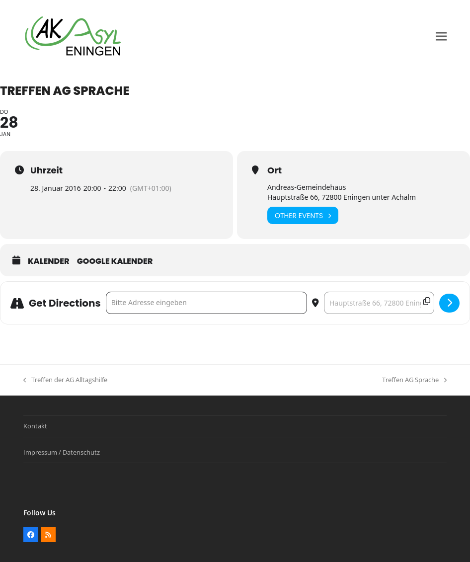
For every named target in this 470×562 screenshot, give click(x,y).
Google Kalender (115, 261)
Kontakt (35, 425)
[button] (441, 36)
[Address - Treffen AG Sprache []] (206, 303)
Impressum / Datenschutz (61, 452)
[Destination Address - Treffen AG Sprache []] (379, 303)
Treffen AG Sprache (414, 380)
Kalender (49, 261)
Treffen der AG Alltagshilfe (65, 380)
